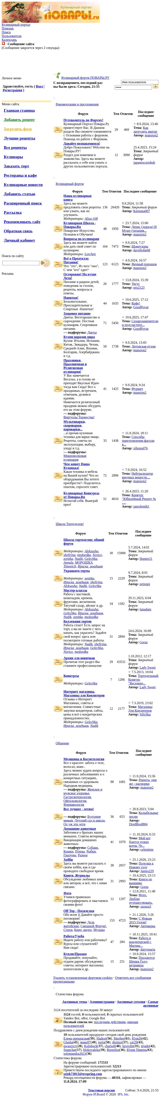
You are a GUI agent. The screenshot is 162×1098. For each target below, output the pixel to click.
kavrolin (128, 1046)
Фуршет (137, 389)
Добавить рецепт (19, 119)
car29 (133, 1042)
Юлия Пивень (137, 1050)
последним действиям (110, 1022)
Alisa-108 (91, 218)
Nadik (79, 558)
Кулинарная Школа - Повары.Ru (79, 225)
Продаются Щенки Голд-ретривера (142, 961)
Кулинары (13, 157)
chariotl (110, 1046)
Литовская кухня (143, 346)
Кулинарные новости (23, 184)
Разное (83, 855)
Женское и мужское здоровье (82, 791)
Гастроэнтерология (77, 797)
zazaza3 (145, 906)
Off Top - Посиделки (78, 911)
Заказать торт (16, 166)
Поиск (6, 32)
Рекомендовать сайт (22, 222)
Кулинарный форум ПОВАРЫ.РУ (85, 77)
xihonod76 (140, 448)
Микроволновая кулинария (74, 457)
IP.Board (99, 1094)
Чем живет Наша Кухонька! (76, 466)
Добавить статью (19, 194)
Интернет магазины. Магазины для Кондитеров (84, 693)
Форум (87, 1094)
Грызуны (69, 855)
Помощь (8, 28)
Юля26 (137, 1038)
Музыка (99, 930)
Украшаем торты (76, 571)
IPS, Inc (122, 1094)
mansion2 (151, 135)
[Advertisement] (81, 63)
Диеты (92, 332)
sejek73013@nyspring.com (82, 1074)
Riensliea (113, 1050)
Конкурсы (71, 676)
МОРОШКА (83, 562)
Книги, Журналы (76, 875)
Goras (144, 642)
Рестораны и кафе (20, 175)
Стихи (68, 930)
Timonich (69, 566)
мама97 (85, 1042)
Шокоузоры (139, 246)
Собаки (92, 847)
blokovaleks (91, 1050)
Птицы (80, 851)
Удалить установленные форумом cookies (82, 977)
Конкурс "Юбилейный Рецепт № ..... (139, 498)
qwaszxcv (70, 1046)
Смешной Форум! (93, 926)
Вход (39, 86)
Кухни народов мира (79, 337)
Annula (68, 562)
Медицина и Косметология (83, 759)
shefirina (69, 555)
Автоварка (147, 926)
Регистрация (12, 90)
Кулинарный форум (70, 184)
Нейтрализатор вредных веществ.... (137, 475)
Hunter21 (146, 558)
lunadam (145, 609)
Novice (97, 555)
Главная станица (19, 110)
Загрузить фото (18, 129)
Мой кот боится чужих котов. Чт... (139, 841)
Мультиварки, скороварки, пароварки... (74, 425)
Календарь (9, 40)
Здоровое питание (76, 313)
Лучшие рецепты (19, 138)
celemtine (147, 849)
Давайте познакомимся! (81, 143)
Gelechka (91, 558)
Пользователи (12, 36)
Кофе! (135, 303)
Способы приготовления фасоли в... (138, 440)
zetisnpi (145, 584)
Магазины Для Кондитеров (140, 708)
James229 (147, 871)
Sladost (101, 1038)
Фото (67, 893)
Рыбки (91, 851)
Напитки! (70, 297)
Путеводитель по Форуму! (83, 120)
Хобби (68, 859)
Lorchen (90, 254)
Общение (62, 743)
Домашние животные (79, 828)
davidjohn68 (141, 250)
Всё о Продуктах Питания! (76, 260)
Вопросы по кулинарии (81, 239)
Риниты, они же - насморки (143, 781)
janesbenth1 (141, 506)
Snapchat (69, 1050)
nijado (145, 1046)
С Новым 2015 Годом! (140, 920)
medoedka (84, 555)
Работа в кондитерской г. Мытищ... (140, 941)
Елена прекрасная (76, 1038)
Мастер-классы (75, 590)
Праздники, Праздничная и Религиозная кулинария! (75, 365)
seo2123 (138, 287)
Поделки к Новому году (141, 865)
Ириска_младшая (90, 566)
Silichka (145, 714)
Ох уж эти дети (74, 824)
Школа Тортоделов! (70, 524)
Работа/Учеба (73, 936)
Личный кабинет (19, 240)
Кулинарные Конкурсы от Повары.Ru (81, 495)
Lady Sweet (148, 667)
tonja (101, 1042)
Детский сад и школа (89, 820)
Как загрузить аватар (145, 129)
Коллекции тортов (77, 621)
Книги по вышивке (140, 881)
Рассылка (13, 212)
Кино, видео (83, 930)
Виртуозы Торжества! (78, 417)
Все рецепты (15, 147)
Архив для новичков (79, 658)
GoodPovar (141, 307)
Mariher (119, 1038)
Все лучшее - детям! (78, 809)
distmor (117, 1042)
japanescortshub (144, 162)
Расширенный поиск (23, 203)
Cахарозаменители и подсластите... (140, 323)
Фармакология (73, 804)
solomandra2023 (74, 1053)
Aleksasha (91, 551)
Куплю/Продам (75, 954)
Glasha (68, 1042)
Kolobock (90, 1046)
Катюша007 (141, 211)
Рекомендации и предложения (77, 104)
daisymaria (147, 949)
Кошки (68, 851)
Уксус (135, 284)
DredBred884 (138, 824)
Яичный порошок (144, 264)
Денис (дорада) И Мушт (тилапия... (139, 228)
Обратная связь (18, 231)
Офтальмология (74, 801)
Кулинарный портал (16, 24)
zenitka (68, 558)
